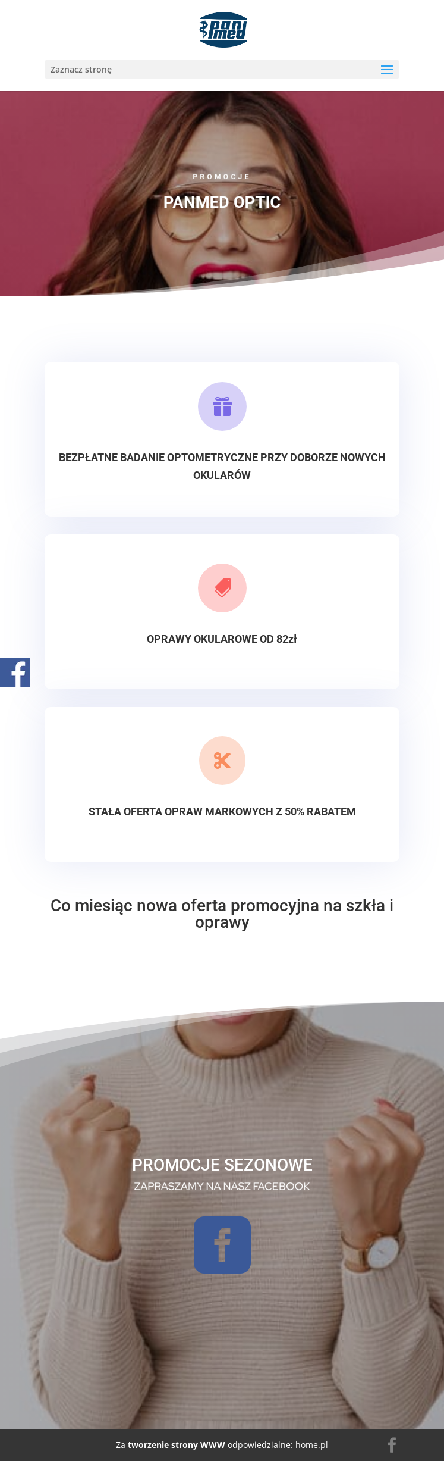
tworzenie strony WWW (175, 1444)
